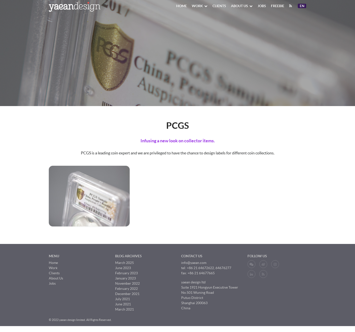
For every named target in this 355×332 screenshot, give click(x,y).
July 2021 (122, 299)
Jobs (262, 6)
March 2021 (124, 309)
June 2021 (123, 304)
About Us (242, 6)
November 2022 (127, 283)
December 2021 (127, 294)
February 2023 (126, 273)
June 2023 (123, 268)
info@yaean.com (193, 263)
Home (181, 6)
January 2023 (125, 278)
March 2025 (124, 263)
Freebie (277, 6)
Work (200, 6)
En (303, 6)
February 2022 (126, 289)
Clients (219, 6)
